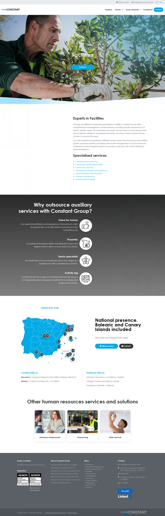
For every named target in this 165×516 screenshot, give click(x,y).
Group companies (133, 10)
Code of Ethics (91, 480)
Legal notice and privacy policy (55, 513)
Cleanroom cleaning (84, 167)
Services (119, 10)
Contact (158, 10)
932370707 (123, 474)
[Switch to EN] (161, 2)
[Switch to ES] (157, 2)
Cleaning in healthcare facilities (89, 164)
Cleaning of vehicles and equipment (91, 170)
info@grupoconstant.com (142, 2)
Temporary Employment (95, 467)
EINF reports (90, 483)
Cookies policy (72, 513)
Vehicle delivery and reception (88, 173)
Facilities (89, 471)
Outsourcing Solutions (94, 469)
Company (108, 10)
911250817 (123, 483)
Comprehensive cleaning (86, 161)
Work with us (90, 485)
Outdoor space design (85, 179)
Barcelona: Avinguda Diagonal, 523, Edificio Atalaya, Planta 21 (131, 469)
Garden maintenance (85, 176)
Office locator (122, 2)
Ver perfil (125, 491)
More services (91, 474)
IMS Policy (89, 478)
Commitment (148, 10)
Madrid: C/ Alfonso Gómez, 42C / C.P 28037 (132, 478)
